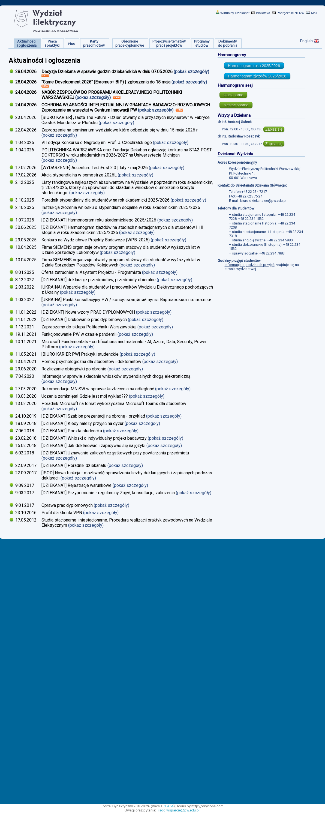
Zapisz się (273, 129)
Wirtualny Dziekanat (234, 13)
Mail (314, 13)
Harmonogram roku (254, 66)
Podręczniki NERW (291, 13)
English (306, 40)
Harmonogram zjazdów (257, 76)
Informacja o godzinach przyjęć (250, 265)
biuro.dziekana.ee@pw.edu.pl (263, 201)
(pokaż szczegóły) (192, 71)
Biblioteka (263, 13)
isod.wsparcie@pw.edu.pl (179, 810)
